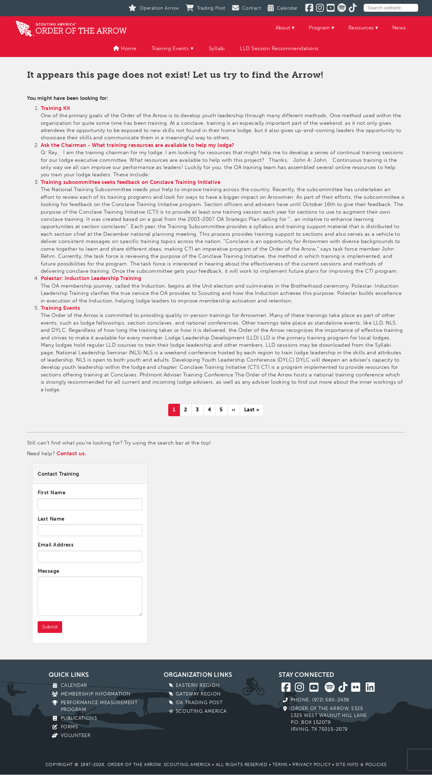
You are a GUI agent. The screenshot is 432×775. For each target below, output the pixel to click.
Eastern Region (198, 685)
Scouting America (201, 711)
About (283, 28)
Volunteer (76, 735)
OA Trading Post (199, 703)
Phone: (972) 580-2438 (320, 700)
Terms (280, 764)
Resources (361, 28)
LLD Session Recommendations (279, 48)
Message (48, 571)
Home (124, 48)
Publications (79, 718)
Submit (50, 627)
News (399, 28)
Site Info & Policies (361, 764)
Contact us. (71, 453)
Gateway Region (198, 694)
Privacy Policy (311, 764)
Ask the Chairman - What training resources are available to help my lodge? (137, 145)
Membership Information (96, 694)
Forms (69, 727)
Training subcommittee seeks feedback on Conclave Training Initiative (131, 182)
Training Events (170, 48)
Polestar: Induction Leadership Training (91, 278)
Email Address (56, 545)
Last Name (51, 519)
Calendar (74, 685)
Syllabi (217, 48)
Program (319, 28)
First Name (52, 492)
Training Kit (55, 108)
